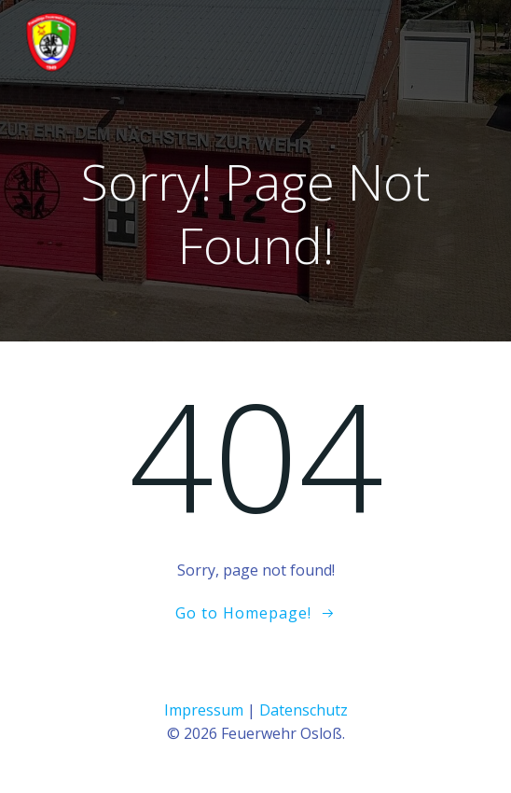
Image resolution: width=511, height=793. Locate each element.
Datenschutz (303, 710)
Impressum (203, 710)
